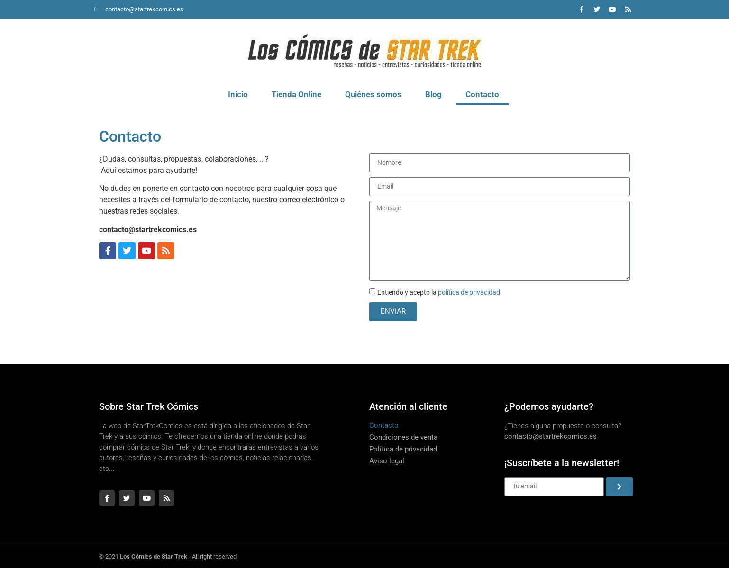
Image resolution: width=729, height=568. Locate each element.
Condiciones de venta (403, 437)
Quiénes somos (373, 94)
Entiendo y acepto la (438, 292)
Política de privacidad (403, 449)
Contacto (482, 94)
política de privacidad (469, 292)
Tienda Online (296, 94)
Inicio (238, 94)
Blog (433, 94)
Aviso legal (386, 461)
